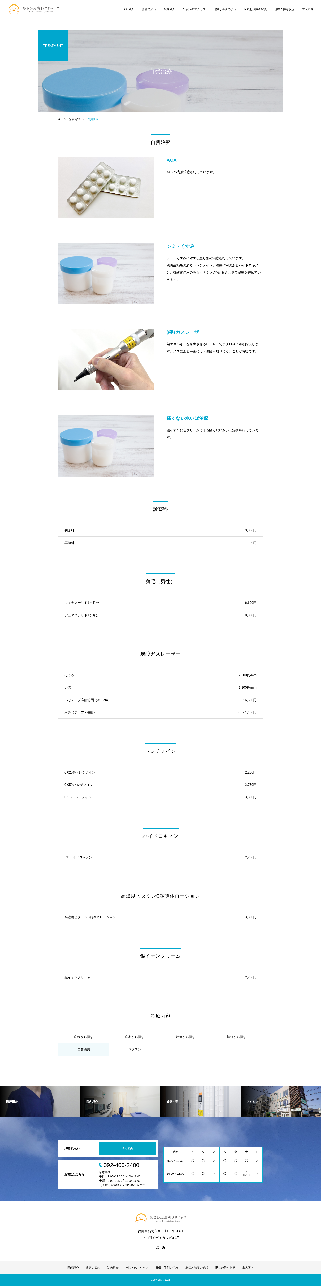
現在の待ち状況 (284, 9)
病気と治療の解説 (255, 9)
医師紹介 (128, 9)
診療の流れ (149, 9)
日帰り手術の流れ (224, 9)
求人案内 (307, 9)
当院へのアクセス (194, 9)
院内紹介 (169, 9)
